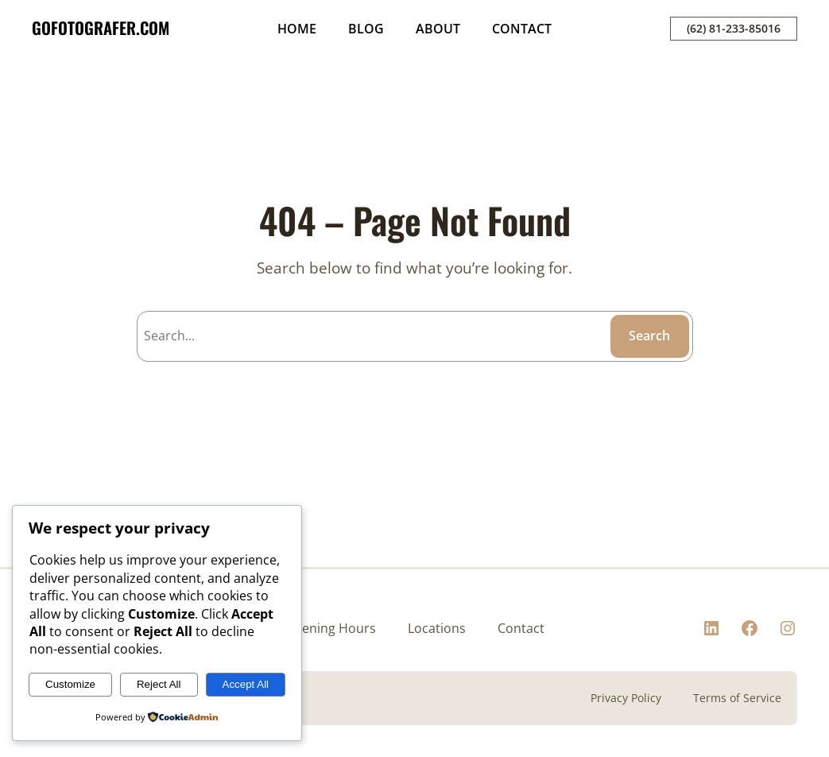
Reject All (159, 684)
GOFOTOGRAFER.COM (100, 27)
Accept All (246, 684)
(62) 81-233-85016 (734, 28)
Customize (70, 684)
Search (649, 335)
